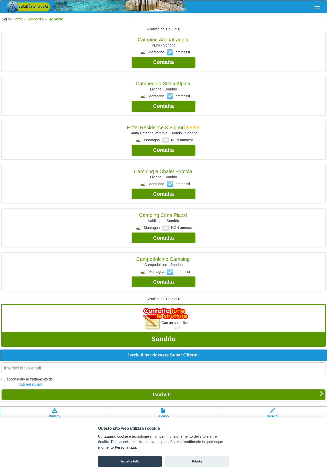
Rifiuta (197, 461)
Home (17, 19)
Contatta (163, 62)
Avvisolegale (163, 415)
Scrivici (272, 415)
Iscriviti (238, 394)
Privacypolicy (54, 415)
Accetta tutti (130, 461)
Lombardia (35, 19)
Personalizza (125, 447)
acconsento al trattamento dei (28, 382)
